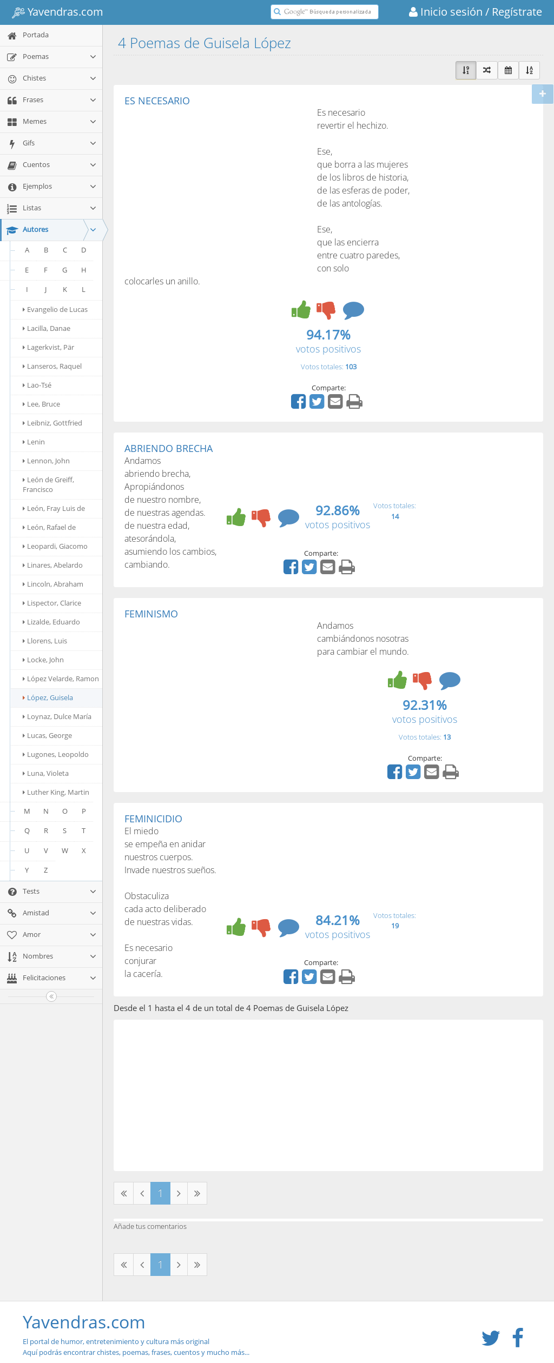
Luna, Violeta (46, 773)
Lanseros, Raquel (52, 366)
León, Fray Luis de (54, 508)
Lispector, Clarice (52, 603)
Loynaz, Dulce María (57, 716)
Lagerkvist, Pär (48, 347)
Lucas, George (47, 735)
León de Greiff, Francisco (48, 484)
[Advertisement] (215, 187)
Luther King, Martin (56, 792)
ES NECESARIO (157, 100)
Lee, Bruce (41, 404)
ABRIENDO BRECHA (168, 448)
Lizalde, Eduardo (51, 622)
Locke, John (43, 659)
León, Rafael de (49, 527)
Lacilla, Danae (46, 328)
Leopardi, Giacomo (55, 546)
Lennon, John (46, 461)
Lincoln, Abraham (53, 584)
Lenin (34, 442)
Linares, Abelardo (53, 565)
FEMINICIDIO (153, 818)
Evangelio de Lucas (55, 309)
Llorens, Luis (45, 641)
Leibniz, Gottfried (52, 423)
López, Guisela (48, 697)
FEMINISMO (151, 613)
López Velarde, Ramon (61, 678)
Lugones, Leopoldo (56, 754)
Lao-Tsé (37, 385)
